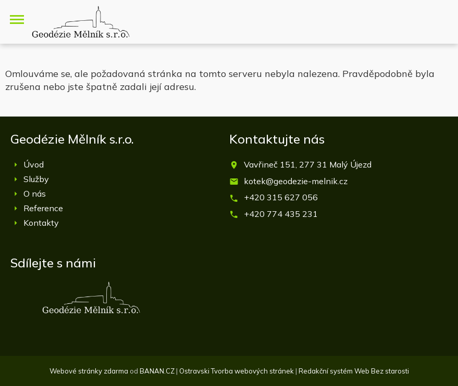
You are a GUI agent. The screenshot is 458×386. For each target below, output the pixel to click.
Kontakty (41, 222)
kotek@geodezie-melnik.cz (296, 181)
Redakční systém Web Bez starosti (354, 371)
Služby (36, 179)
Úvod (33, 164)
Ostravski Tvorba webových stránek (236, 371)
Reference (43, 208)
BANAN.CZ (157, 371)
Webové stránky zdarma (88, 371)
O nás (34, 193)
